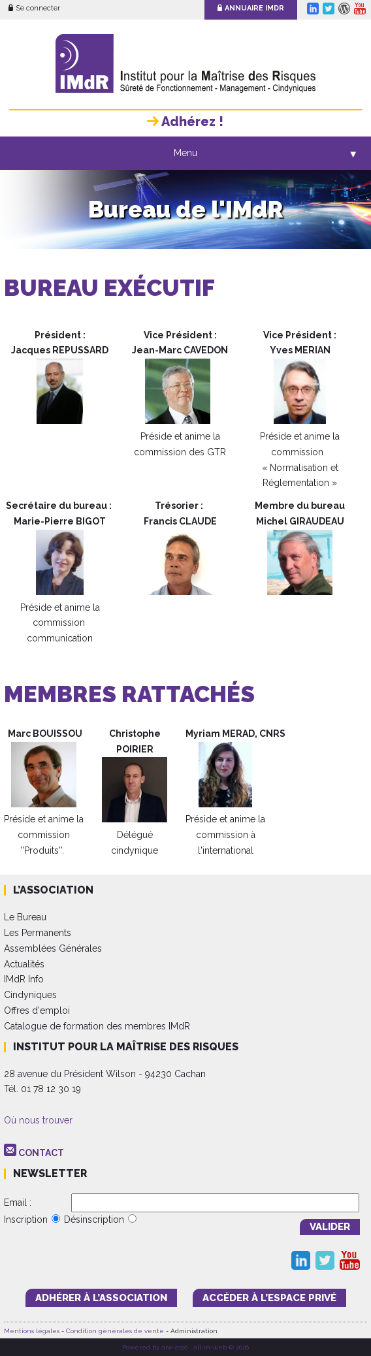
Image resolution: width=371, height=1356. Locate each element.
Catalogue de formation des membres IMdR (97, 1026)
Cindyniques (30, 995)
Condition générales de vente (115, 1330)
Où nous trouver (38, 1120)
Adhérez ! (185, 121)
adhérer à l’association (101, 1298)
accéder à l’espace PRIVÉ (269, 1298)
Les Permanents (37, 933)
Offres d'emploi (37, 1010)
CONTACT (41, 1153)
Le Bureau (25, 917)
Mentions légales (31, 1330)
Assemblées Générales (53, 948)
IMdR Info (24, 979)
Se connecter (34, 8)
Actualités (24, 964)
